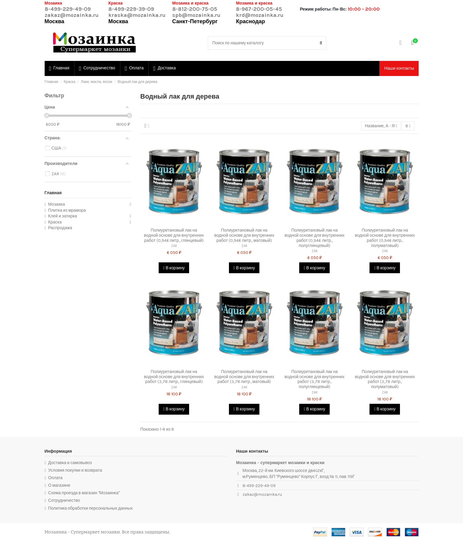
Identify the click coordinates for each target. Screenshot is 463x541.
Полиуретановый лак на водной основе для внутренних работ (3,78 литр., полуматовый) (385, 379)
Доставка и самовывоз (70, 462)
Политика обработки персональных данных (90, 508)
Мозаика (56, 204)
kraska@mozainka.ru (137, 15)
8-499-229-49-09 (68, 9)
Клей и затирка (62, 216)
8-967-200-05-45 (259, 9)
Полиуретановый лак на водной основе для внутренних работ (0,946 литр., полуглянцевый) (314, 238)
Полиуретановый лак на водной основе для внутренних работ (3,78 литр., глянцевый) (174, 376)
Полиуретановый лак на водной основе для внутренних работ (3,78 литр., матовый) (244, 376)
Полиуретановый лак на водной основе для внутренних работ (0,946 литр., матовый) (244, 235)
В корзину (174, 267)
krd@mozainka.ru (260, 15)
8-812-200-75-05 (194, 9)
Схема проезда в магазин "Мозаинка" (84, 492)
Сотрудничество (64, 500)
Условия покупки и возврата (75, 470)
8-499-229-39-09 (131, 9)
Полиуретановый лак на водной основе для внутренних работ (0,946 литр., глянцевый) (174, 235)
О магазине (59, 485)
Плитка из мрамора (67, 210)
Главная (53, 192)
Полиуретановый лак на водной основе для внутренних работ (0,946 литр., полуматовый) (385, 238)
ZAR (174, 246)
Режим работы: (315, 9)
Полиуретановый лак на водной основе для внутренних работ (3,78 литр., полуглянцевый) (314, 379)
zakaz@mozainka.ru (72, 15)
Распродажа (60, 227)
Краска (55, 222)
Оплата (55, 477)
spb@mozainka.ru (196, 15)
